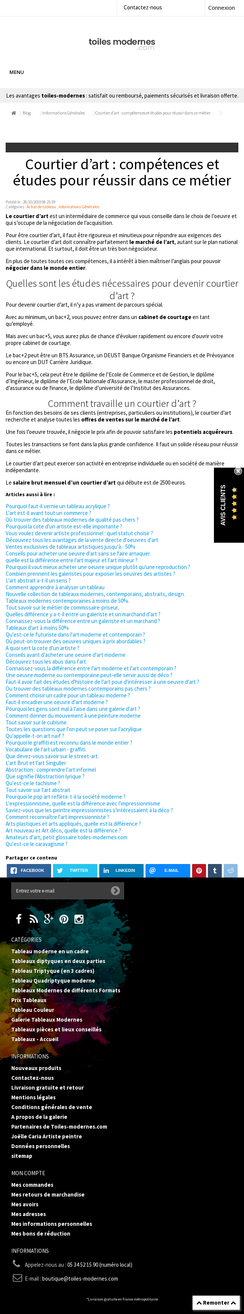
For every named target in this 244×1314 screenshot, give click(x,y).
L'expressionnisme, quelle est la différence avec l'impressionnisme (83, 803)
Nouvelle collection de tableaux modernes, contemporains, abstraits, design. (95, 594)
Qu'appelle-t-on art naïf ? (35, 735)
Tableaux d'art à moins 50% (37, 627)
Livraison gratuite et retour (47, 1087)
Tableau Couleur (32, 1009)
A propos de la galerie (39, 1116)
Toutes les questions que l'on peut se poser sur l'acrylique (74, 729)
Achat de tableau (41, 206)
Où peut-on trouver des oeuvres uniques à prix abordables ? (75, 641)
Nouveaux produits (36, 1068)
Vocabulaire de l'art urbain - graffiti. (46, 749)
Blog (27, 113)
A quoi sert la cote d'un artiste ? (42, 648)
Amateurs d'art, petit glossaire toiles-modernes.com (66, 837)
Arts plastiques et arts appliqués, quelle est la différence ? (73, 823)
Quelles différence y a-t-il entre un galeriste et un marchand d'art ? (83, 614)
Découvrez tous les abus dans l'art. (46, 661)
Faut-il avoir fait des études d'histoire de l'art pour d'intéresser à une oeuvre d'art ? (102, 681)
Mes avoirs (24, 1204)
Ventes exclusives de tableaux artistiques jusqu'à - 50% (70, 546)
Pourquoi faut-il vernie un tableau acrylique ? (58, 506)
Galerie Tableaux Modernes (46, 1019)
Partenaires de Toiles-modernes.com (59, 1126)
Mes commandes (32, 1184)
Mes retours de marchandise (48, 1194)
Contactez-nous (143, 7)
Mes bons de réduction (40, 1233)
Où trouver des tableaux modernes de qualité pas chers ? (72, 519)
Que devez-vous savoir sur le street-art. (52, 756)
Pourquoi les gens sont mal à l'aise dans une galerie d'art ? (73, 708)
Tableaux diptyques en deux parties (58, 961)
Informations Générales (63, 113)
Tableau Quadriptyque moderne (53, 980)
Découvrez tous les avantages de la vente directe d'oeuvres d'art (82, 539)
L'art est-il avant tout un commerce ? (48, 512)
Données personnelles (40, 1146)
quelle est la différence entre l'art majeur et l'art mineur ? (72, 560)
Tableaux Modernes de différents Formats (65, 990)
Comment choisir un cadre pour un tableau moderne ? (68, 695)
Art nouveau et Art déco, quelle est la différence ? (63, 830)
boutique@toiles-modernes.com (80, 1278)
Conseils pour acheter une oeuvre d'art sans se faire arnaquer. (78, 553)
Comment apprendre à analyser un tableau (55, 587)
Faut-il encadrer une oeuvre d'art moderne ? (57, 702)
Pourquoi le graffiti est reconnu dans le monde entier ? (69, 742)
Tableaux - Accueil (34, 1039)
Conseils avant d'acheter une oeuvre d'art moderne (66, 654)
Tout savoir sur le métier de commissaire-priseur (62, 607)
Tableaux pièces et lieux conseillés (56, 1029)
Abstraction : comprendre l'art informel (51, 769)
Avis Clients (223, 505)
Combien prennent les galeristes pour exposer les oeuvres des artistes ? (90, 573)
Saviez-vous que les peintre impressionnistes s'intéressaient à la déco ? (89, 810)
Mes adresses (28, 1214)
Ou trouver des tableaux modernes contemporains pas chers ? (78, 688)
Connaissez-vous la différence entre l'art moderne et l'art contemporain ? (91, 668)
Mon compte (28, 1173)
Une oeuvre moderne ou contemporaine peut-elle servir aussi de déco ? (89, 675)
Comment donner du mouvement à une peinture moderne (73, 715)
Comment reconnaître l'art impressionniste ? (57, 816)
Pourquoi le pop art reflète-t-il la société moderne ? (66, 796)
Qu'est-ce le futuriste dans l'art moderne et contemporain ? (75, 634)
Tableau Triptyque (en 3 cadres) (52, 970)
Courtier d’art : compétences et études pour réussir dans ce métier (153, 113)
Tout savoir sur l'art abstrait (38, 789)
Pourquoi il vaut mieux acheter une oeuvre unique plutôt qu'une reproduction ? (98, 566)
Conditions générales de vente (51, 1107)
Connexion (221, 7)
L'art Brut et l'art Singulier (36, 762)
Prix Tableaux (29, 1000)
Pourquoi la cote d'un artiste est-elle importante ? (64, 526)
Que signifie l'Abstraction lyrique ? (45, 776)
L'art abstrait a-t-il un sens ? (38, 580)
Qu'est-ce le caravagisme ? (37, 843)
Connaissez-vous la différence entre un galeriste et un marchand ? (83, 621)
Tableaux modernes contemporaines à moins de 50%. (67, 600)
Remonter (216, 1302)
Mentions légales (33, 1097)
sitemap (21, 1155)
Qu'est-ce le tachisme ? (33, 783)
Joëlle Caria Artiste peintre (46, 1136)
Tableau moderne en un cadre (50, 951)
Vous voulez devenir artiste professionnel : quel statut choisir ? (79, 533)
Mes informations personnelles (51, 1223)
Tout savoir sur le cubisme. (37, 722)
